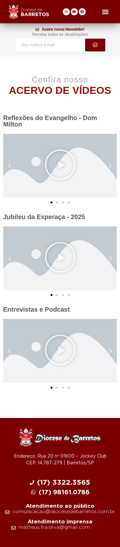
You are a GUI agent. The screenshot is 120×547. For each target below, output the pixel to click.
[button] (105, 11)
